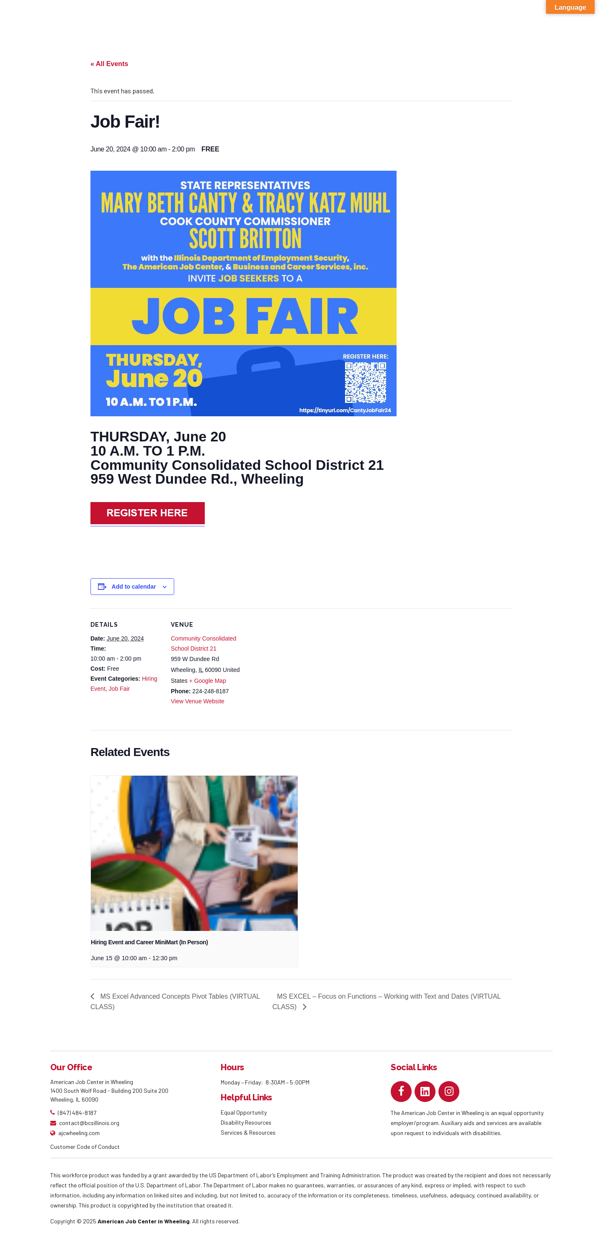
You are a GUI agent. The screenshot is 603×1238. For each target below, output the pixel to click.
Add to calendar (134, 586)
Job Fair (119, 688)
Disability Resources (246, 1122)
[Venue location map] (295, 666)
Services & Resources (248, 1132)
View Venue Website (197, 701)
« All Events (109, 63)
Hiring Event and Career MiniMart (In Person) (149, 942)
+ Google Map (207, 680)
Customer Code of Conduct (85, 1146)
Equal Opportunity (244, 1112)
